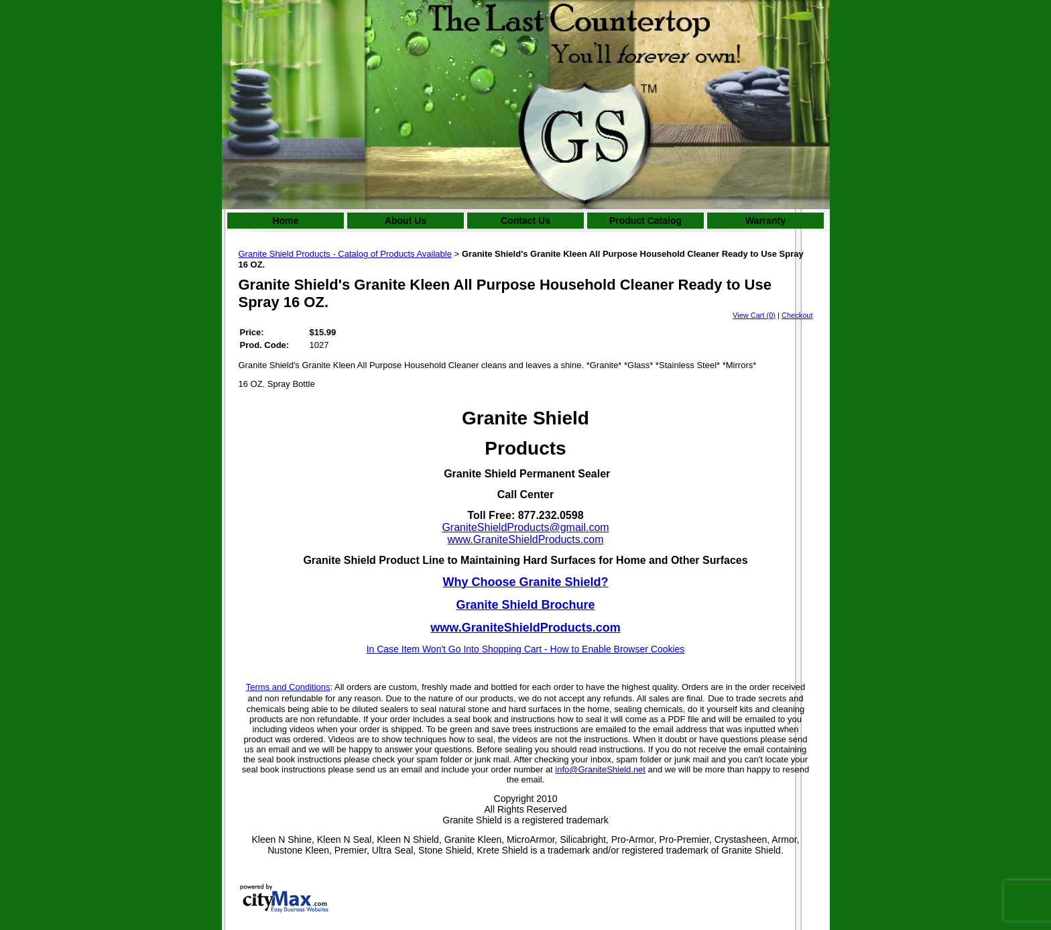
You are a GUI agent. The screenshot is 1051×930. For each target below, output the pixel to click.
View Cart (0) (754, 315)
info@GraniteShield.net (600, 769)
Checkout (797, 315)
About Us (405, 220)
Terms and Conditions (288, 687)
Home (286, 220)
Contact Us (525, 220)
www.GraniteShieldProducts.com (526, 539)
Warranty (765, 220)
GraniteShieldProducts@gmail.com (525, 527)
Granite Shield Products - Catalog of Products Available (345, 254)
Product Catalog (645, 220)
